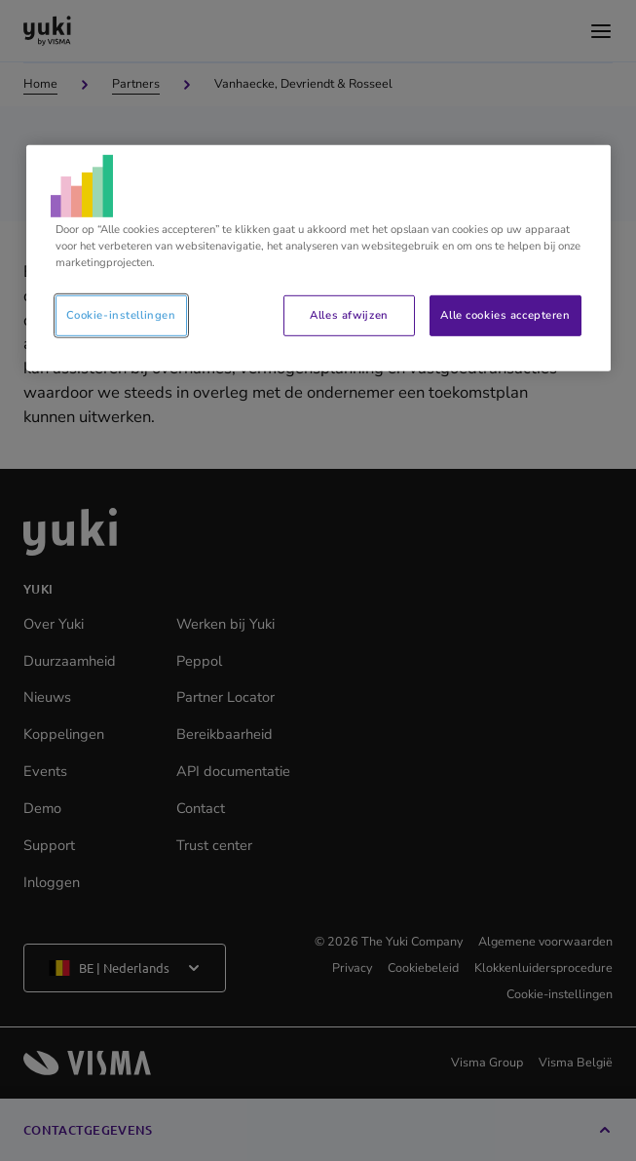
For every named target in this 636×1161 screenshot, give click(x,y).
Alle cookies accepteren (505, 315)
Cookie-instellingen (121, 315)
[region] (318, 257)
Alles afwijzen (349, 315)
